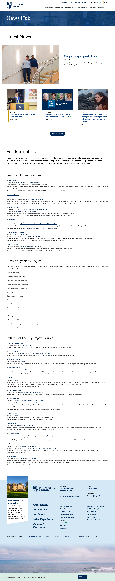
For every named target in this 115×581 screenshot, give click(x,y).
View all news (57, 133)
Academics (69, 8)
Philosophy (24, 197)
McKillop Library (92, 509)
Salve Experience (81, 8)
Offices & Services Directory (70, 496)
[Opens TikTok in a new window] (96, 495)
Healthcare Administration (34, 236)
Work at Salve (91, 517)
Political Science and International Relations (29, 182)
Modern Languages (27, 345)
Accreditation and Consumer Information (39, 536)
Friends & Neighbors (67, 517)
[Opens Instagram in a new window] (87, 495)
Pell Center (77, 2)
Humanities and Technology (34, 199)
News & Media (92, 512)
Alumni (62, 509)
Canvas (62, 523)
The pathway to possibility (79, 56)
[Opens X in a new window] (100, 495)
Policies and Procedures (83, 536)
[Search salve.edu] (107, 8)
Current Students (66, 506)
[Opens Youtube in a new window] (93, 495)
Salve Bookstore (92, 520)
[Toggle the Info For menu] (96, 2)
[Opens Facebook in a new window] (90, 495)
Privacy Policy (67, 536)
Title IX (57, 536)
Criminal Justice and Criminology (30, 246)
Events (71, 2)
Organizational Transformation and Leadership (40, 448)
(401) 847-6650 (92, 488)
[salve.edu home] (18, 5)
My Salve (63, 525)
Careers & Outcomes (96, 8)
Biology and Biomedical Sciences (25, 211)
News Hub (65, 2)
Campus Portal (65, 528)
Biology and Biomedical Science (31, 392)
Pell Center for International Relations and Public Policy (38, 224)
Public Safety (91, 514)
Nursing (50, 436)
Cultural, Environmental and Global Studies (34, 209)
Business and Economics (21, 234)
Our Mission (48, 8)
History (16, 380)
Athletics (84, 2)
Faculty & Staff (65, 512)
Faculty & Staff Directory (95, 506)
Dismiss (82, 577)
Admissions (59, 8)
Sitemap (97, 536)
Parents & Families (66, 514)
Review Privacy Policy (99, 577)
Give (105, 2)
